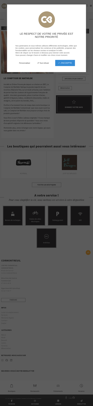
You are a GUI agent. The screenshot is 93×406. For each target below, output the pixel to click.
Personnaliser (24, 63)
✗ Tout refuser (43, 63)
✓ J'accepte (65, 63)
